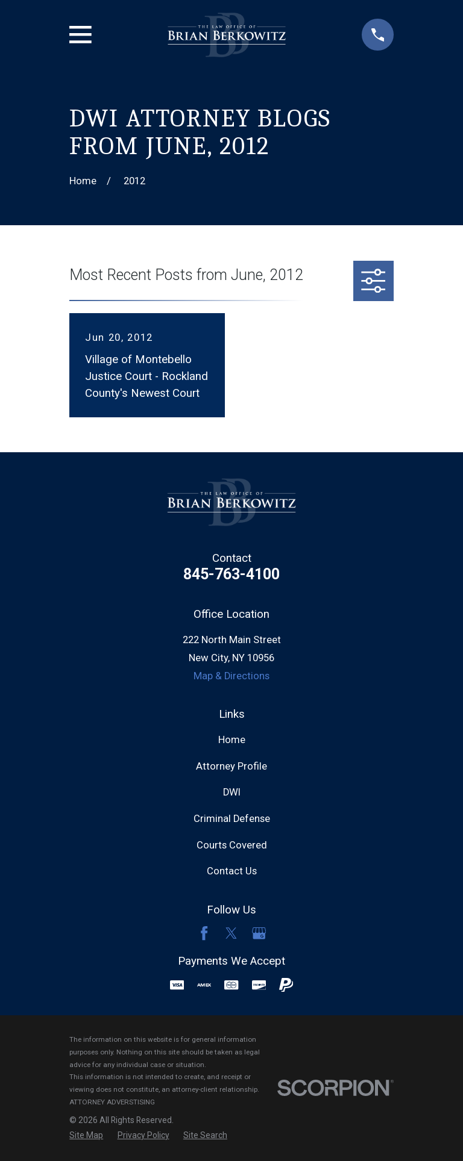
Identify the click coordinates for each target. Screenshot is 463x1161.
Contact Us (232, 871)
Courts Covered (232, 845)
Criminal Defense (232, 818)
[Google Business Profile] (259, 933)
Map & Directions (231, 676)
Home (231, 739)
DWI (232, 792)
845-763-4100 (231, 574)
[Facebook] (204, 933)
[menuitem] (86, 1135)
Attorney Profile (231, 766)
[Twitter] (231, 933)
